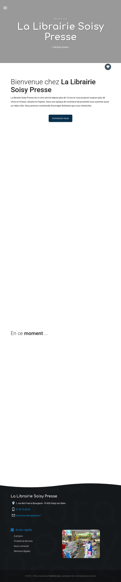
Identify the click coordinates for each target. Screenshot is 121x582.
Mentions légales (22, 551)
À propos (18, 536)
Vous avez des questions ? (28, 515)
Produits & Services (23, 541)
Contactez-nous (60, 118)
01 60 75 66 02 (23, 509)
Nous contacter (21, 546)
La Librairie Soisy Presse (60, 31)
